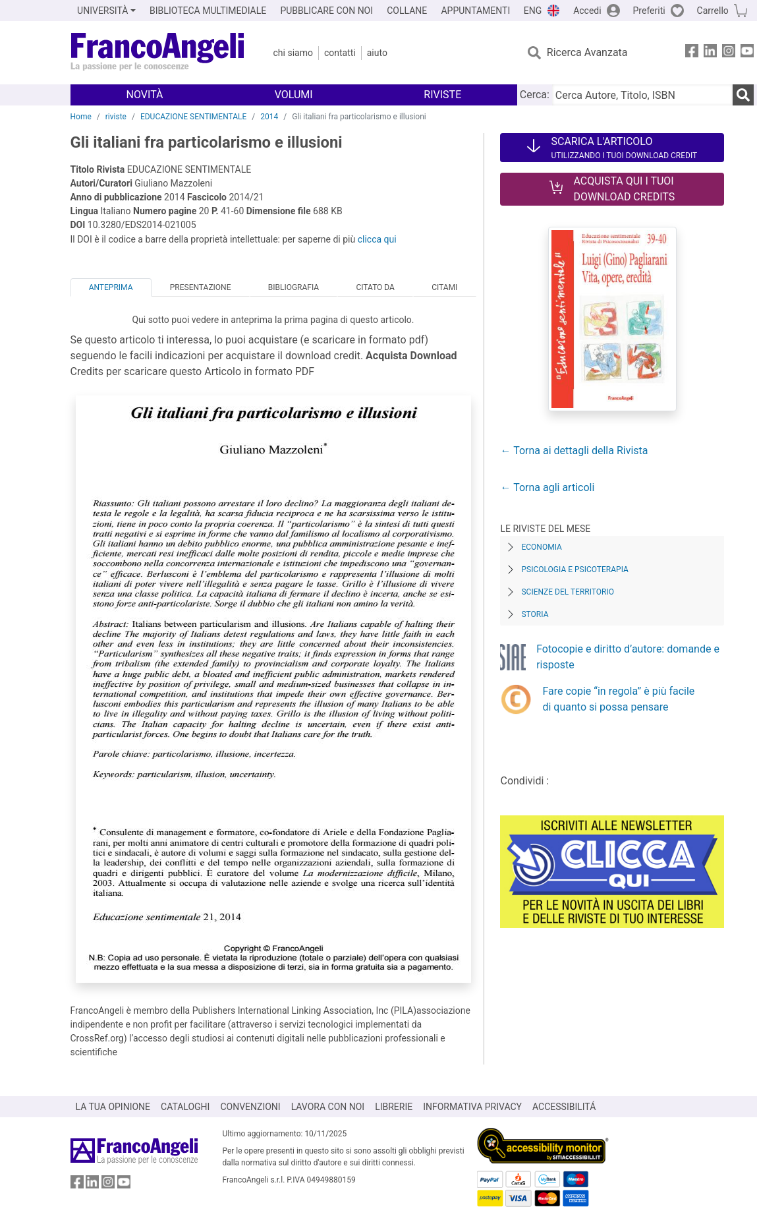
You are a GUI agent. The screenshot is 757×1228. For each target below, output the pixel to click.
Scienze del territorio (567, 592)
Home (81, 116)
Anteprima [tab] (111, 287)
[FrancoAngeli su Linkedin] (710, 53)
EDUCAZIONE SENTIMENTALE (193, 116)
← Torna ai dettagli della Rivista (574, 450)
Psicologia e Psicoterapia (574, 569)
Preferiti (649, 10)
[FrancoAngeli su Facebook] (691, 53)
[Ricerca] (743, 94)
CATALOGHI (185, 1106)
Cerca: (534, 94)
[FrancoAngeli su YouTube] (747, 53)
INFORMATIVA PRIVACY (472, 1106)
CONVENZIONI (250, 1106)
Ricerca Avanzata (587, 52)
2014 (269, 116)
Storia (534, 614)
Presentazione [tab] (200, 287)
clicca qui (377, 239)
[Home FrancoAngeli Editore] (157, 53)
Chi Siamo (293, 52)
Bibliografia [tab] (293, 287)
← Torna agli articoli (547, 487)
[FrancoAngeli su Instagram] (728, 53)
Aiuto (377, 52)
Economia (541, 547)
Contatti (340, 52)
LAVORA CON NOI (328, 1106)
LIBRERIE (393, 1106)
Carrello (713, 10)
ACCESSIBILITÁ (564, 1106)
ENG (533, 10)
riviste (115, 116)
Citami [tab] (444, 287)
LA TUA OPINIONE (113, 1106)
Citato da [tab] (375, 287)
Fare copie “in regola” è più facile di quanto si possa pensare (618, 699)
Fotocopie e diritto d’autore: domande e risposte (627, 657)
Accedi (587, 10)
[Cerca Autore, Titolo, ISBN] (642, 94)
